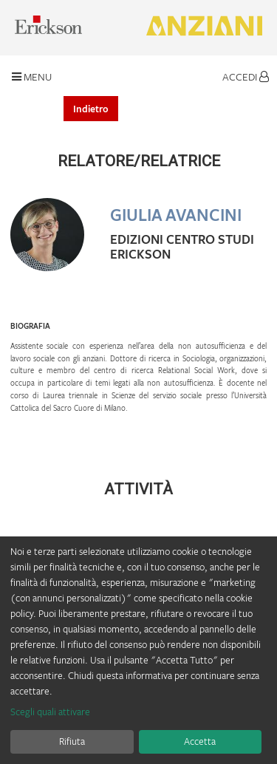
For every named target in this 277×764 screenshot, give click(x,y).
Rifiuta (72, 741)
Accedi (245, 76)
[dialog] (138, 650)
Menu (32, 76)
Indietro (91, 108)
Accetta (200, 741)
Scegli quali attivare (50, 711)
